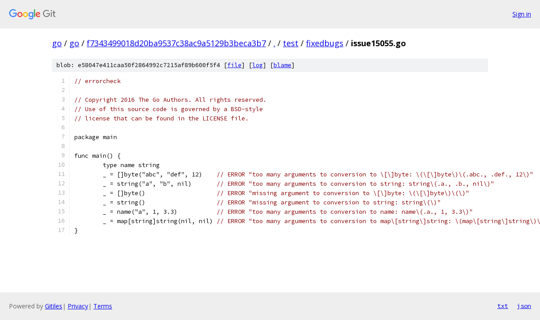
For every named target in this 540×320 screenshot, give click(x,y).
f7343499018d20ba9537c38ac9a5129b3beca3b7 (176, 43)
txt (502, 306)
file (234, 65)
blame (282, 65)
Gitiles (53, 306)
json (524, 306)
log (257, 65)
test (290, 43)
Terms (102, 306)
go (57, 43)
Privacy (78, 306)
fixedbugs (324, 43)
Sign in (521, 14)
